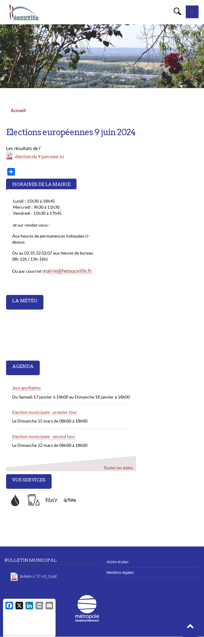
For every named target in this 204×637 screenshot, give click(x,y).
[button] (190, 628)
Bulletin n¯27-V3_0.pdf (38, 576)
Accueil (18, 110)
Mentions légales (120, 572)
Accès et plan (117, 562)
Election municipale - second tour (43, 436)
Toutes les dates (118, 467)
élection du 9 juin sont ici (39, 156)
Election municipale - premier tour (44, 412)
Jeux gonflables (26, 387)
